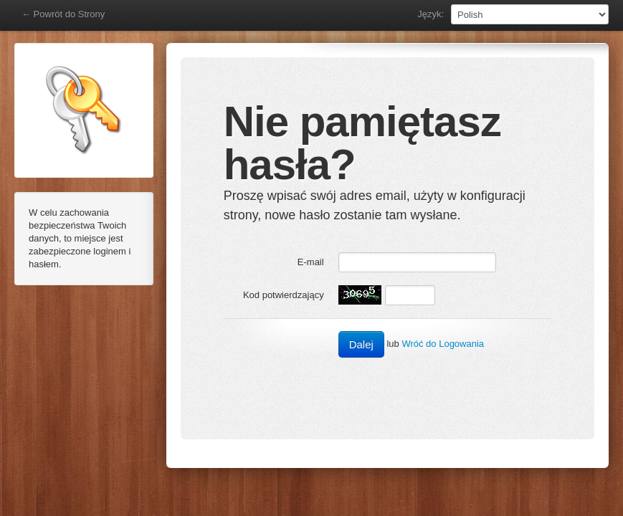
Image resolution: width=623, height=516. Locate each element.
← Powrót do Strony (63, 14)
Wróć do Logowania (442, 343)
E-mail (311, 262)
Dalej (361, 344)
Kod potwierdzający (283, 295)
